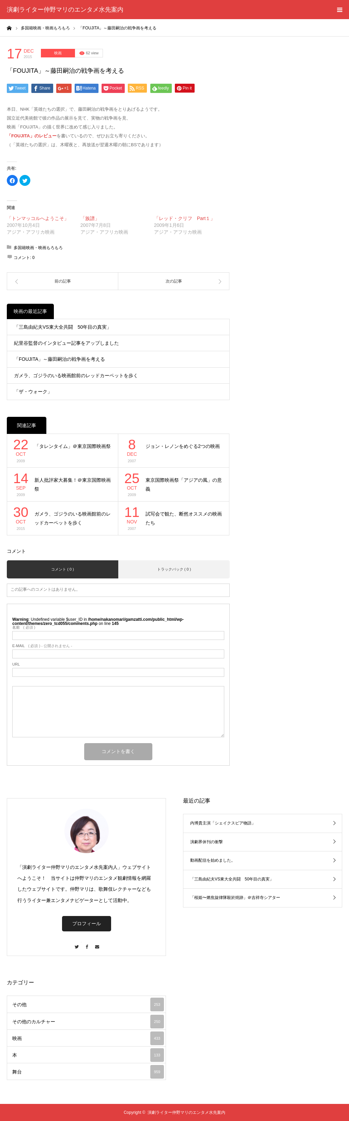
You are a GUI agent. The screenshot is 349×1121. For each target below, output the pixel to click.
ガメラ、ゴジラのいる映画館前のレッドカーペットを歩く (76, 375)
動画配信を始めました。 (212, 860)
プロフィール (86, 923)
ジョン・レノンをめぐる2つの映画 (183, 446)
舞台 (88, 1072)
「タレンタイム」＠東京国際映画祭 (72, 446)
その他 (88, 1004)
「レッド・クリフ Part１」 (184, 218)
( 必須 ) (23, 627)
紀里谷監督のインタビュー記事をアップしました (66, 343)
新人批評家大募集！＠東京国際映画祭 (72, 484)
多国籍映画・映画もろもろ (38, 247)
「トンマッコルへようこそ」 (38, 218)
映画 (58, 53)
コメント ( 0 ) (62, 569)
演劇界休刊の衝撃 (206, 841)
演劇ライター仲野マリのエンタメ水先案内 (65, 9)
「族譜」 (90, 218)
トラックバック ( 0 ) (174, 569)
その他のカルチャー (88, 1021)
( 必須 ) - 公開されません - (42, 646)
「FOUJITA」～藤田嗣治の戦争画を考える (59, 359)
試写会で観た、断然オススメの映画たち (184, 518)
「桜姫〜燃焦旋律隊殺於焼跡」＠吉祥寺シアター (235, 897)
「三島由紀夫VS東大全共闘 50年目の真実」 (62, 327)
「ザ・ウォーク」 (33, 391)
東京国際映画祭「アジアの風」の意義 (184, 484)
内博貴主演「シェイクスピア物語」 (223, 823)
